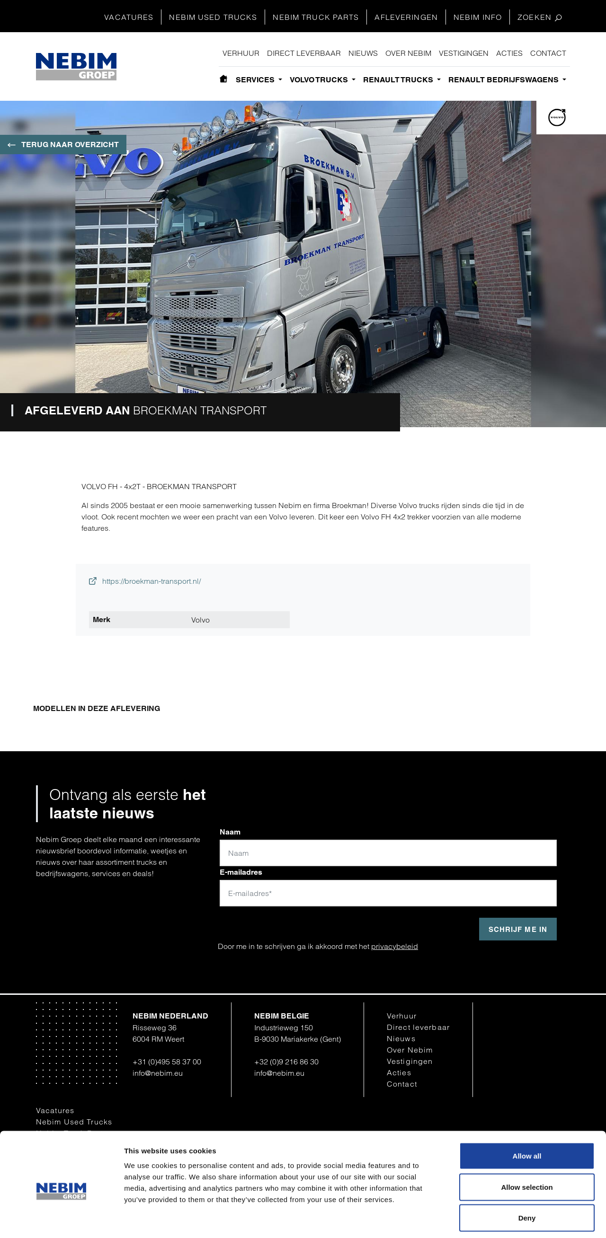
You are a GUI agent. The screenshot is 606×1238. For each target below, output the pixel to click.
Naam (230, 831)
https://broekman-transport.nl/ (145, 581)
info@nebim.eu (158, 1073)
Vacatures (128, 17)
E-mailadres (241, 872)
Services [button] (256, 79)
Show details (494, 1219)
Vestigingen (464, 53)
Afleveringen (405, 17)
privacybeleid (394, 946)
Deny (527, 1176)
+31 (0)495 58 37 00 (167, 1061)
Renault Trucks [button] (399, 79)
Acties (509, 53)
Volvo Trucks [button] (320, 79)
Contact (548, 53)
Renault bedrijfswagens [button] (504, 79)
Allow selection (527, 1145)
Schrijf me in (518, 929)
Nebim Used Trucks (213, 17)
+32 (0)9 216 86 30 (286, 1061)
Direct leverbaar (304, 53)
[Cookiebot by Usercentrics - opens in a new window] (61, 1219)
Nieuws (363, 53)
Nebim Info (478, 17)
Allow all (527, 1114)
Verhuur (241, 53)
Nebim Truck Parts (316, 17)
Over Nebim (408, 53)
